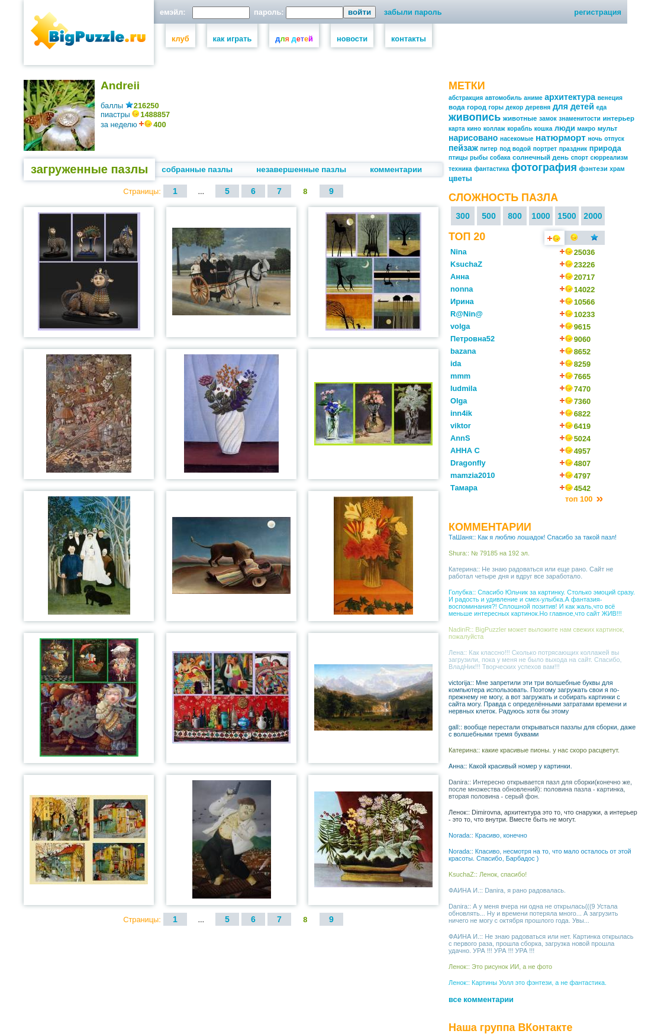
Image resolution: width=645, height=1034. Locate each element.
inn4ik (461, 413)
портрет (545, 149)
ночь (595, 138)
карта (457, 128)
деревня (538, 107)
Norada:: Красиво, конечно (488, 835)
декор (515, 107)
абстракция (466, 98)
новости (352, 38)
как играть (232, 38)
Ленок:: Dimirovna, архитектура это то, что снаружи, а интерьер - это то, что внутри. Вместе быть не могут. (543, 816)
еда (601, 107)
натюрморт (561, 138)
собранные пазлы (197, 169)
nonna (461, 289)
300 (463, 216)
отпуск (614, 138)
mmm (460, 375)
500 (489, 216)
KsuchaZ (466, 264)
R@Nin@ (466, 313)
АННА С (465, 450)
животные (520, 118)
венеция (610, 98)
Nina (458, 251)
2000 (592, 216)
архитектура (569, 97)
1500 (566, 216)
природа (605, 148)
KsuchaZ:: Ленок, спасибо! (488, 874)
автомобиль (503, 98)
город (476, 107)
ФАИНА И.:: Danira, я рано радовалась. (507, 890)
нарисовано (473, 138)
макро (586, 128)
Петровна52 (472, 338)
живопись (475, 117)
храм (616, 169)
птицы (458, 157)
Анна (459, 276)
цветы (460, 178)
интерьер (618, 118)
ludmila (463, 388)
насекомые (516, 138)
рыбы (479, 157)
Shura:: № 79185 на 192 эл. (489, 553)
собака (500, 157)
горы (496, 107)
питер (488, 149)
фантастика (491, 169)
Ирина (462, 301)
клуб (180, 38)
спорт (579, 157)
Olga (458, 400)
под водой (515, 149)
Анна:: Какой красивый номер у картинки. (510, 766)
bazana (463, 351)
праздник (573, 149)
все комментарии (481, 999)
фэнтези (593, 168)
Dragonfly (468, 462)
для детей (573, 106)
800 (515, 216)
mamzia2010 (472, 475)
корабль (519, 128)
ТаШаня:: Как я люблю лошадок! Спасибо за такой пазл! (533, 537)
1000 (540, 216)
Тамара (464, 487)
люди (564, 128)
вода (457, 107)
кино (474, 128)
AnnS (460, 438)
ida (456, 363)
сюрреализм (609, 157)
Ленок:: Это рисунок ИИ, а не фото (500, 966)
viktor (460, 425)
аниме (533, 98)
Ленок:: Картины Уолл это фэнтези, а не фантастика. (528, 982)
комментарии (396, 169)
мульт (608, 128)
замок (547, 118)
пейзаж (463, 148)
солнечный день (540, 157)
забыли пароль (413, 12)
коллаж (494, 128)
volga (460, 326)
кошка (543, 128)
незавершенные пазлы (301, 169)
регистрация (597, 12)
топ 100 (580, 499)
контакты (408, 38)
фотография (544, 167)
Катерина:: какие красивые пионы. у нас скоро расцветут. (534, 750)
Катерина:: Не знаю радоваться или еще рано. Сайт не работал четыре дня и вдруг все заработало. (531, 573)
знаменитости (580, 118)
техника (460, 169)
